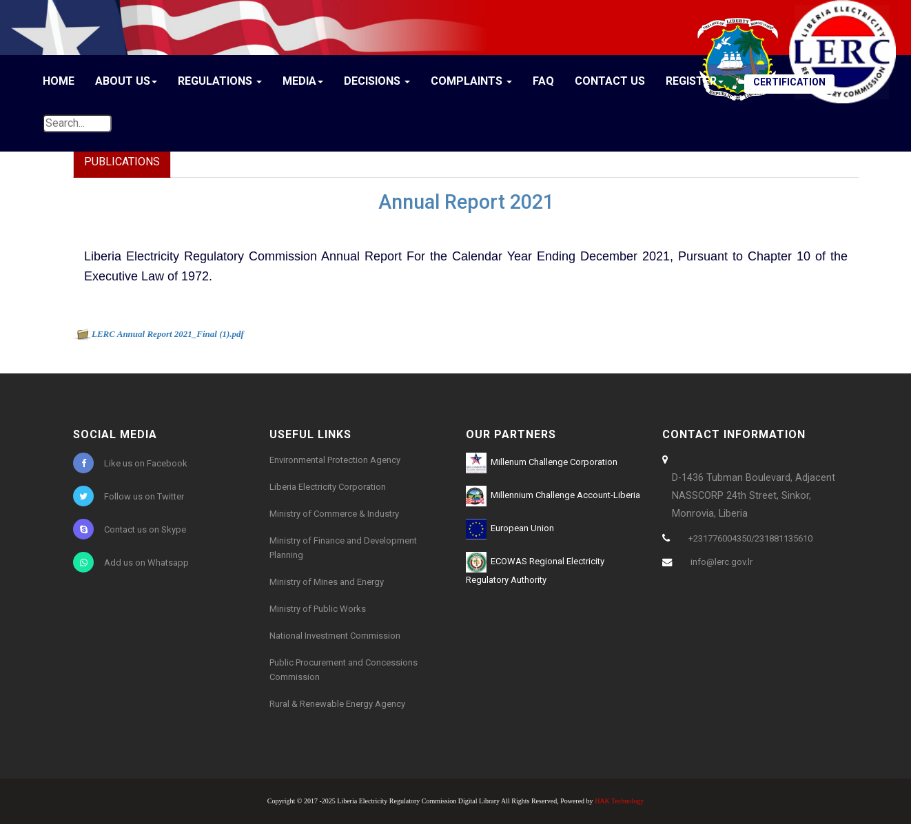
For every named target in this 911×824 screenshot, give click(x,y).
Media (303, 80)
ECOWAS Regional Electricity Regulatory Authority (535, 568)
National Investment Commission (334, 635)
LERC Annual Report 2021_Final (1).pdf (168, 334)
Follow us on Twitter (128, 496)
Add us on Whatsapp (131, 562)
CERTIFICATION (789, 81)
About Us (126, 80)
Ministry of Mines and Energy (326, 582)
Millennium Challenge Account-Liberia (553, 496)
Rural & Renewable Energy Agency (337, 704)
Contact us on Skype (129, 529)
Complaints (471, 80)
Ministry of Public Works (317, 609)
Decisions (377, 80)
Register (695, 80)
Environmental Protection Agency (334, 460)
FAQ (543, 80)
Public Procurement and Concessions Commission (343, 669)
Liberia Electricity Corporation (327, 487)
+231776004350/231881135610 (750, 538)
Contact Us (610, 80)
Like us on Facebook (130, 463)
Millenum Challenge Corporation (541, 463)
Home (58, 80)
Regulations (220, 80)
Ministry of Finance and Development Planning (343, 547)
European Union (510, 529)
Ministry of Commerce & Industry (334, 513)
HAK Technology (619, 801)
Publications (122, 161)
